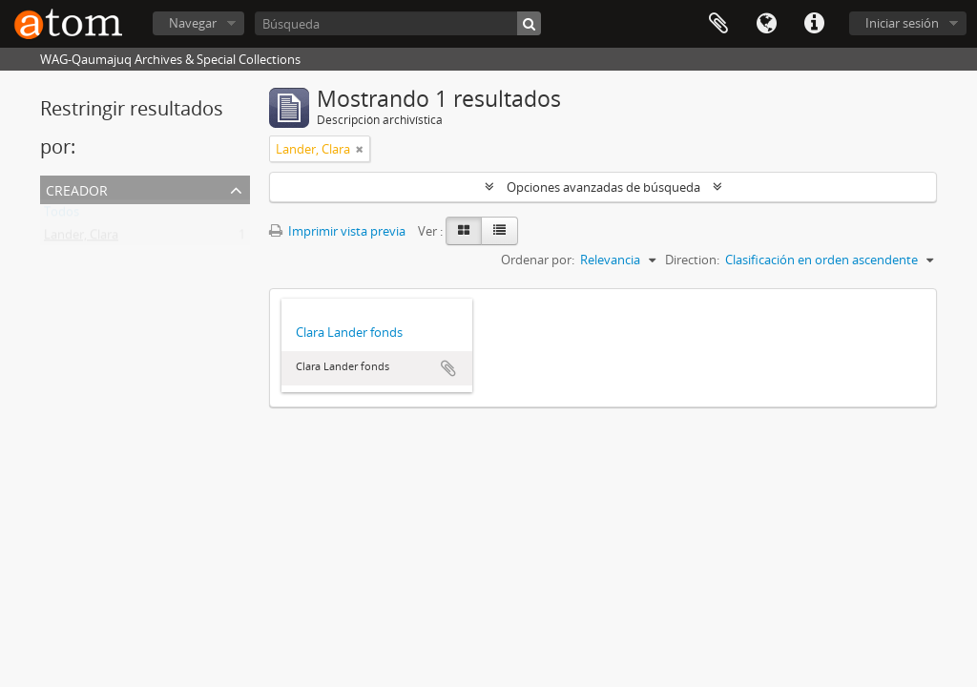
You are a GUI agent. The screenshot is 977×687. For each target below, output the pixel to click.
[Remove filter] (360, 148)
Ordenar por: (537, 259)
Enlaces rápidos (814, 24)
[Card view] (464, 231)
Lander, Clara (81, 238)
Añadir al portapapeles (448, 368)
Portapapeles (718, 24)
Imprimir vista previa (337, 230)
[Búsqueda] (398, 23)
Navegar (193, 22)
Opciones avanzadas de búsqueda (603, 187)
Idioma (766, 24)
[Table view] (499, 231)
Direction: (692, 259)
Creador (77, 188)
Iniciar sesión (902, 22)
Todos (61, 215)
